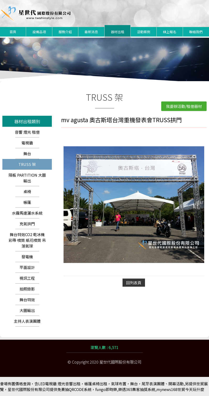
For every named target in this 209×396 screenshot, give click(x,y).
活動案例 (143, 31)
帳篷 (27, 202)
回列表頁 (133, 282)
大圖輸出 (27, 310)
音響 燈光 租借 (27, 132)
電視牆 (27, 143)
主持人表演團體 (27, 321)
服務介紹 (65, 31)
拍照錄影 (27, 289)
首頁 (13, 31)
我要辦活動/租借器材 (184, 106)
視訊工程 (27, 278)
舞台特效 (27, 299)
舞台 (27, 153)
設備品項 (39, 31)
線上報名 (169, 31)
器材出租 (117, 31)
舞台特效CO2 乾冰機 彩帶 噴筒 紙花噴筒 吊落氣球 (27, 240)
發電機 (27, 256)
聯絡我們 (196, 31)
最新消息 (91, 31)
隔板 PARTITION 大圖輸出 (27, 178)
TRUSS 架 (27, 164)
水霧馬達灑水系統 (27, 213)
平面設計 (27, 267)
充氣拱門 (27, 224)
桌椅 (27, 191)
